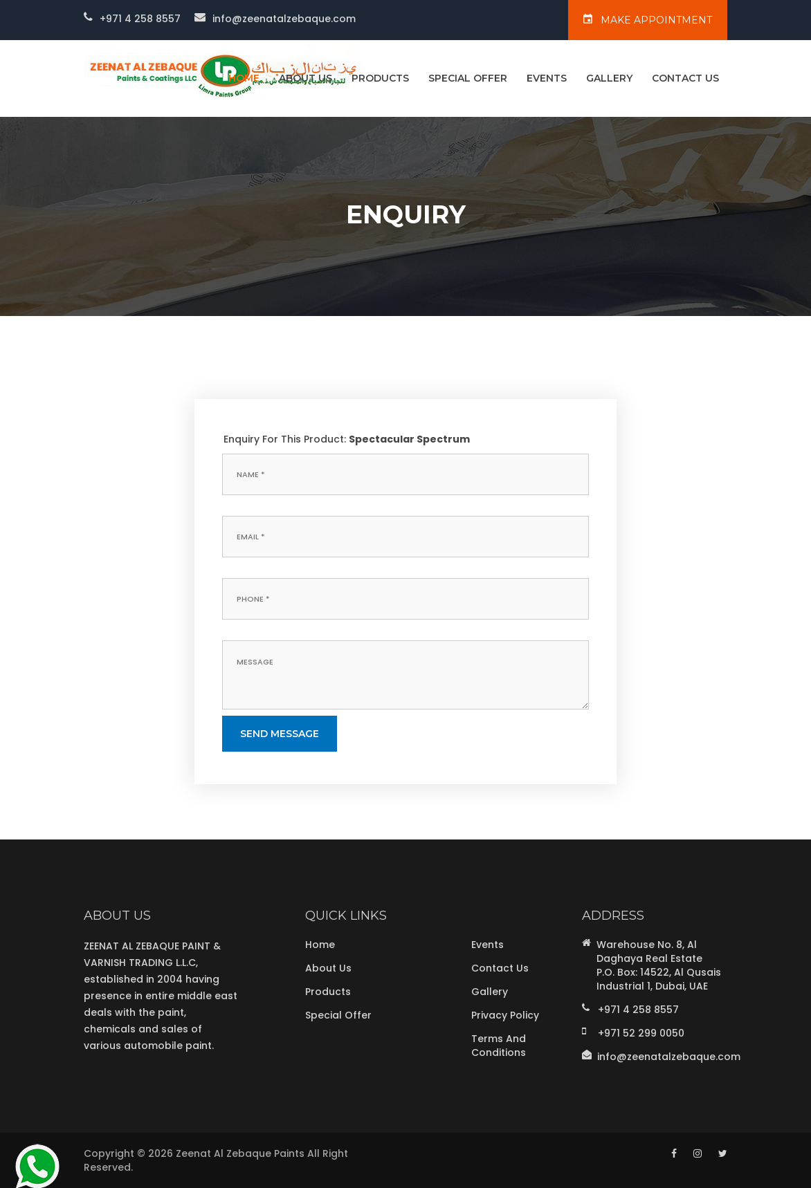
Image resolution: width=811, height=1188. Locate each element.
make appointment (647, 19)
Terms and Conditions (498, 1045)
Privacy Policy (505, 1015)
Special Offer (467, 78)
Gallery (609, 78)
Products (380, 78)
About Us (305, 78)
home (243, 78)
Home (320, 945)
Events (547, 78)
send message (279, 733)
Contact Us (685, 78)
